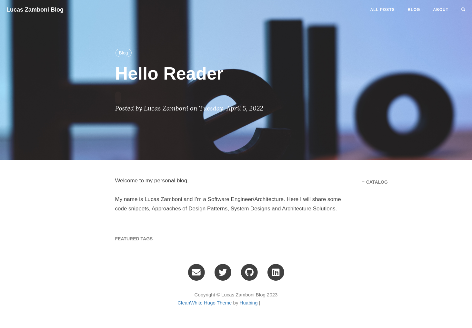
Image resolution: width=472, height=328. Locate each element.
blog (414, 9)
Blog (123, 52)
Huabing (249, 302)
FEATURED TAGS (134, 238)
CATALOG (377, 182)
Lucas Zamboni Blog (35, 9)
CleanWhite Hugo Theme (204, 302)
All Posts (382, 9)
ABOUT (440, 9)
